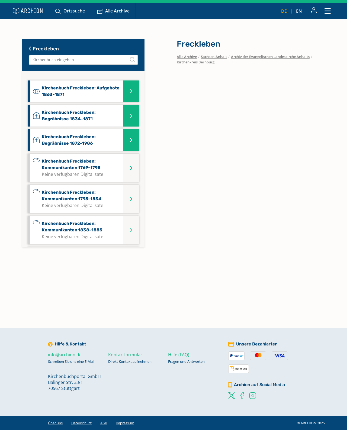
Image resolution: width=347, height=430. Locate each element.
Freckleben (44, 49)
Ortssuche (74, 11)
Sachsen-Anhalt (214, 56)
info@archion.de (65, 355)
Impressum (125, 423)
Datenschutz (81, 423)
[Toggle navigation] (327, 11)
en (299, 11)
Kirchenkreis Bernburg (195, 62)
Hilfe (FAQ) (178, 355)
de (284, 11)
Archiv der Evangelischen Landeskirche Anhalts (270, 56)
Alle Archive (117, 11)
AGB (103, 423)
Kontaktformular (125, 355)
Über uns (55, 423)
